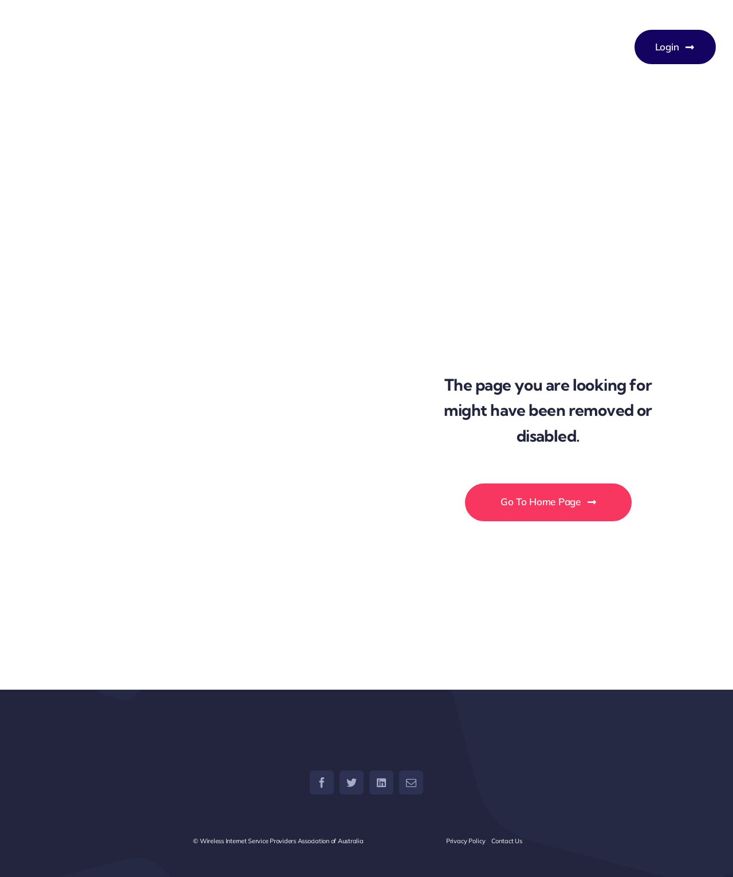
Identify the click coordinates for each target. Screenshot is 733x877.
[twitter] (352, 782)
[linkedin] (381, 782)
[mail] (411, 782)
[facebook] (322, 782)
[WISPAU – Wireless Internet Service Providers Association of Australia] (191, 47)
